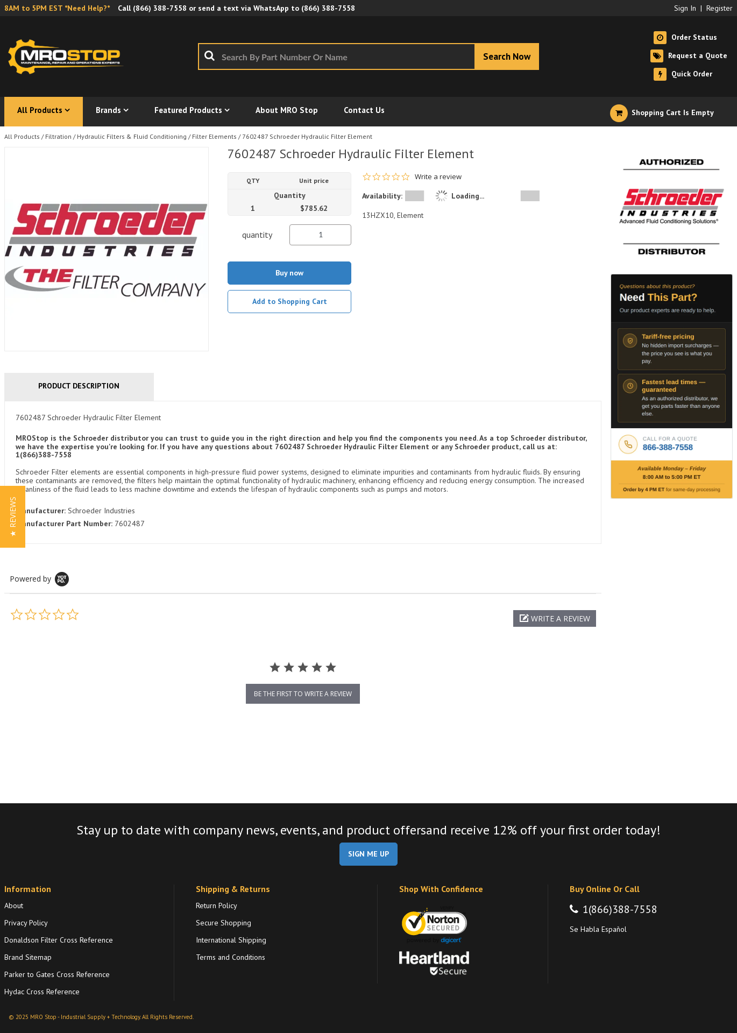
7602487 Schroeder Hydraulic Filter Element (307, 136)
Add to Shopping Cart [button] (289, 301)
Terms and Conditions (230, 957)
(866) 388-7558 (160, 8)
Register (719, 8)
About (13, 905)
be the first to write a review (303, 693)
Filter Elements (214, 136)
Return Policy (216, 905)
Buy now (289, 273)
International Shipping (231, 940)
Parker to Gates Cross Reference (57, 974)
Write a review (438, 176)
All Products (22, 136)
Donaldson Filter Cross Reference (58, 940)
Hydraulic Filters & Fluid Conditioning (132, 136)
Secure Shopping (223, 923)
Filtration (58, 136)
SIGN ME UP (368, 854)
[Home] (68, 56)
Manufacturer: (41, 510)
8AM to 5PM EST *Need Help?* (57, 8)
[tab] (302, 472)
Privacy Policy (26, 923)
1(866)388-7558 (620, 909)
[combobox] (368, 56)
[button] (554, 618)
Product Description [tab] (78, 386)
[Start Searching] (506, 56)
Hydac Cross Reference (42, 991)
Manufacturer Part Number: (64, 523)
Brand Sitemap (28, 957)
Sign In (685, 8)
